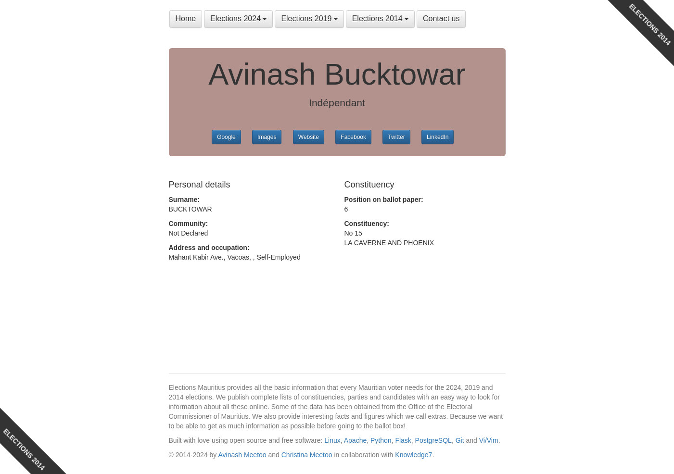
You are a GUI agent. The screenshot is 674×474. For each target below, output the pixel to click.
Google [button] (226, 137)
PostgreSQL (433, 440)
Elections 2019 (309, 18)
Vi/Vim (488, 440)
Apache (355, 440)
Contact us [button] (441, 18)
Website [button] (308, 137)
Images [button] (266, 137)
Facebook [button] (353, 137)
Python (381, 440)
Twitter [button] (396, 137)
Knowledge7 (413, 455)
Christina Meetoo (306, 455)
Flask (403, 440)
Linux (332, 440)
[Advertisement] (246, 310)
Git (460, 440)
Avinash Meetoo (242, 455)
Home (186, 18)
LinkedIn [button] (437, 137)
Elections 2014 (380, 18)
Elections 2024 (238, 18)
